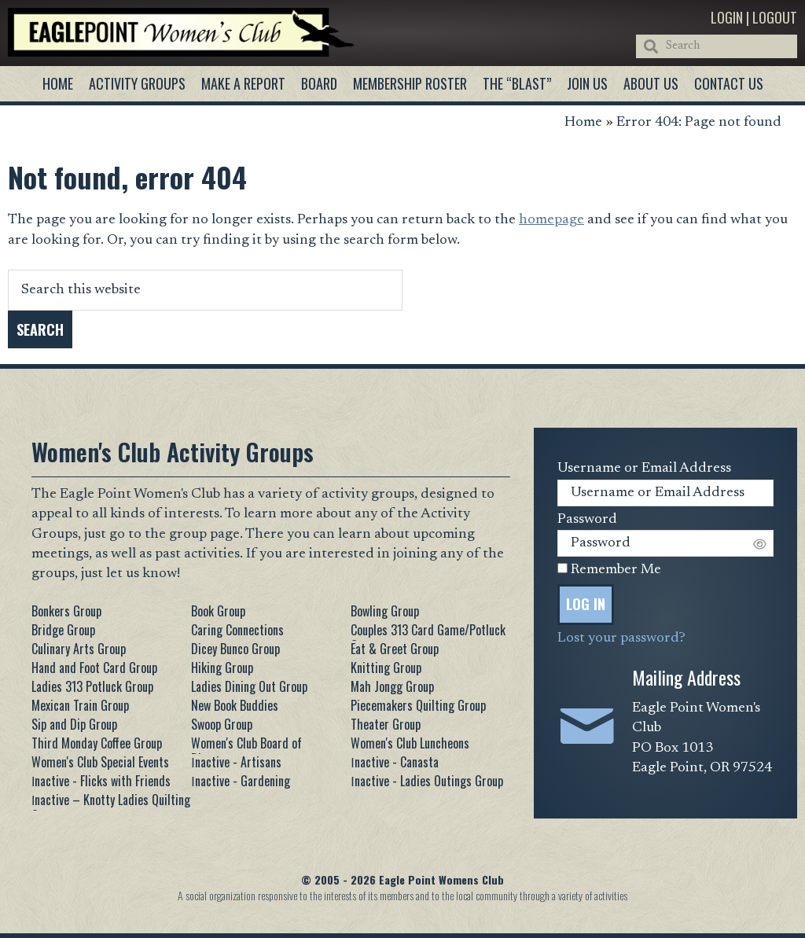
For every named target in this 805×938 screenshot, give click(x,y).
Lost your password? (621, 638)
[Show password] (760, 543)
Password (587, 520)
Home (583, 123)
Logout (774, 17)
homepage (551, 220)
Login (727, 17)
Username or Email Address (644, 469)
